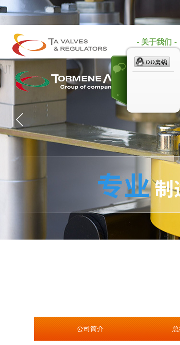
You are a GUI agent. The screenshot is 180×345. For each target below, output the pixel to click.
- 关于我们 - (157, 42)
